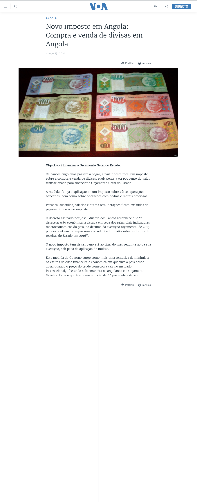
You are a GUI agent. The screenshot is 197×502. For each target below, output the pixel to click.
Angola (51, 18)
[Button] (127, 63)
